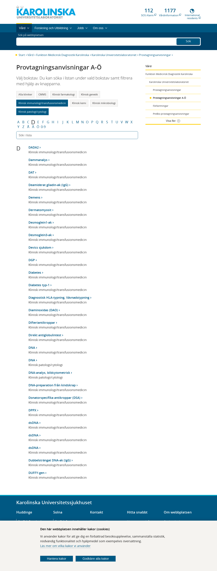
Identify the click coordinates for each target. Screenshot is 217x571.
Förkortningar (160, 105)
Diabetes (34, 272)
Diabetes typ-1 (39, 285)
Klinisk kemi (79, 103)
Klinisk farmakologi (63, 94)
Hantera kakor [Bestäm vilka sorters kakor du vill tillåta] (56, 558)
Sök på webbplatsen (32, 41)
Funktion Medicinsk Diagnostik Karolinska (62, 55)
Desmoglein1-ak (40, 222)
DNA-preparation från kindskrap (52, 385)
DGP (31, 260)
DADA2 (33, 147)
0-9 (43, 127)
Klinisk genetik (89, 94)
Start (22, 55)
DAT (31, 172)
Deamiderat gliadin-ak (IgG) (48, 185)
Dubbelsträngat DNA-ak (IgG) (49, 460)
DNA (31, 348)
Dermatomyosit (39, 210)
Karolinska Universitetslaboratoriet (114, 55)
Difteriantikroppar (41, 323)
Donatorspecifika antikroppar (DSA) (54, 398)
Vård (30, 55)
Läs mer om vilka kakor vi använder (65, 546)
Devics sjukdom (39, 247)
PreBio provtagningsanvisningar (171, 113)
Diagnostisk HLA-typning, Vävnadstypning (58, 297)
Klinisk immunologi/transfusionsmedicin (42, 103)
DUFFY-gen (36, 473)
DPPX (32, 410)
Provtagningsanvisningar (155, 55)
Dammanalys (37, 160)
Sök (188, 41)
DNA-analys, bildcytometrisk (49, 373)
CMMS (42, 94)
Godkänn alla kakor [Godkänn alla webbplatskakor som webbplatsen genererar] (96, 558)
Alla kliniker (25, 94)
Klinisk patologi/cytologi (32, 111)
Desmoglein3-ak (40, 235)
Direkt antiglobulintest (44, 335)
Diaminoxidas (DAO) (43, 310)
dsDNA (33, 423)
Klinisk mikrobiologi (104, 103)
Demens (34, 197)
